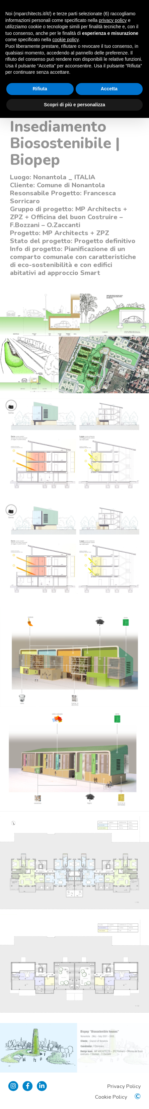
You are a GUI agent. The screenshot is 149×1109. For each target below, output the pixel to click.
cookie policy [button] (65, 39)
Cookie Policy (111, 1097)
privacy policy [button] (113, 20)
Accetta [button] (109, 88)
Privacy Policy (124, 1086)
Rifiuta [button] (40, 88)
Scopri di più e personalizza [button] (74, 104)
